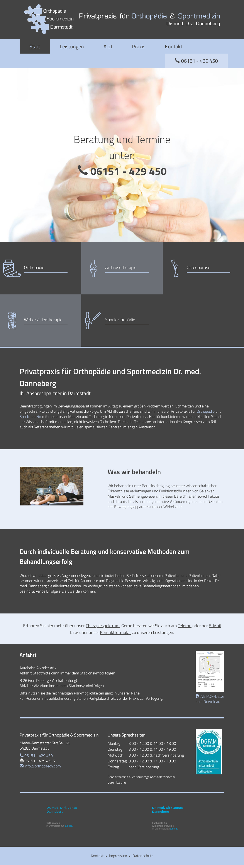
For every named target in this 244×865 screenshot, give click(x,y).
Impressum (118, 856)
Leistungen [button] (72, 46)
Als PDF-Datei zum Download (210, 699)
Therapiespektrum (103, 625)
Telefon (184, 625)
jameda (69, 825)
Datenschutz (142, 856)
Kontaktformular (115, 632)
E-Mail (215, 625)
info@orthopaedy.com (40, 766)
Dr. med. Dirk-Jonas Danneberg (61, 809)
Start (34, 46)
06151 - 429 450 (196, 61)
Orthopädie (206, 411)
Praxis (138, 46)
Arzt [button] (107, 46)
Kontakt (173, 46)
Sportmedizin (30, 416)
